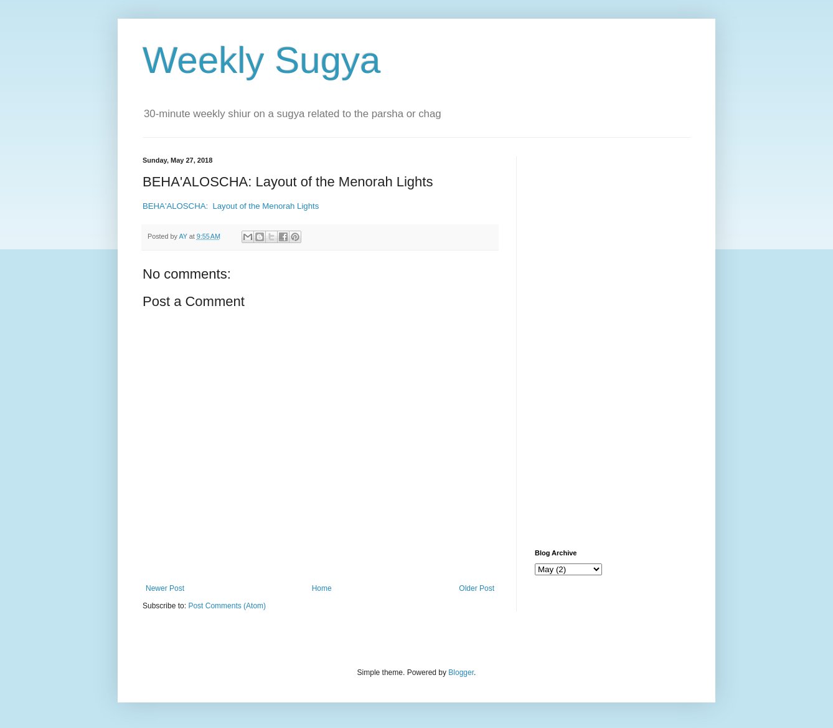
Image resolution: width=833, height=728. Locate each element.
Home (322, 588)
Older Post (476, 588)
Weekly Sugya (261, 60)
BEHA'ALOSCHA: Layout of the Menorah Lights (231, 206)
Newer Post (165, 588)
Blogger (461, 672)
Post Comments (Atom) (227, 605)
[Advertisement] (612, 343)
